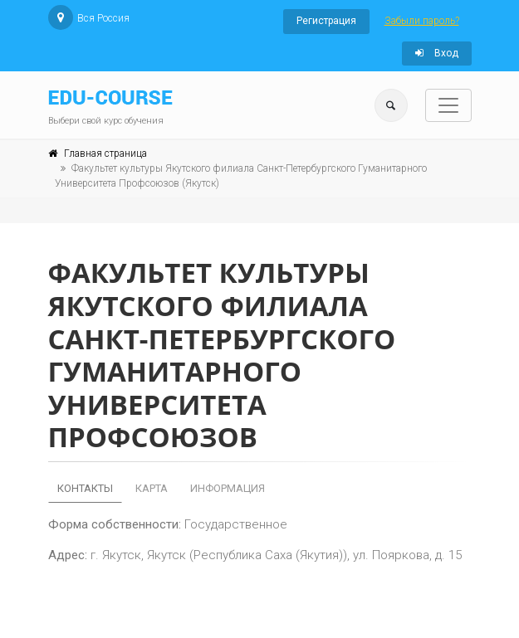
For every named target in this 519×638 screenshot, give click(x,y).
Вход (436, 53)
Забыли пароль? (421, 21)
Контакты (85, 488)
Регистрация (326, 21)
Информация (227, 488)
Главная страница (105, 153)
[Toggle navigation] (448, 105)
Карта (151, 488)
